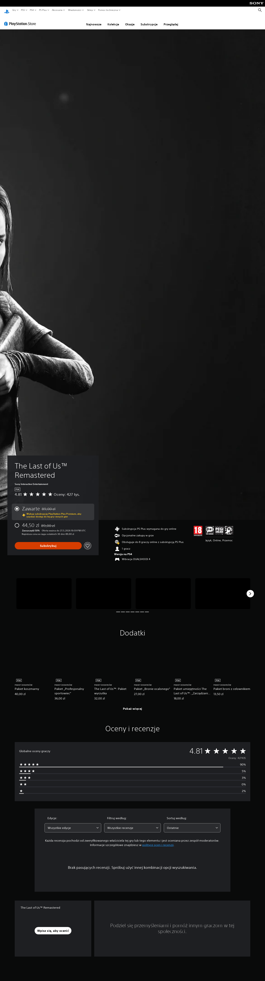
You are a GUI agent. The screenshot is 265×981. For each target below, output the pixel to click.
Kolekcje (113, 21)
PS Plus (43, 10)
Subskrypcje (149, 21)
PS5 (23, 10)
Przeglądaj (171, 21)
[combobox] (73, 824)
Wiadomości (74, 10)
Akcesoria (57, 10)
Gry (14, 10)
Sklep (90, 10)
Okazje (130, 21)
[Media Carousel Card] (44, 590)
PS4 (32, 10)
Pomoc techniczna (108, 10)
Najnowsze (93, 21)
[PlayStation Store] (21, 20)
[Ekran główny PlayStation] (7, 10)
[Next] (250, 590)
